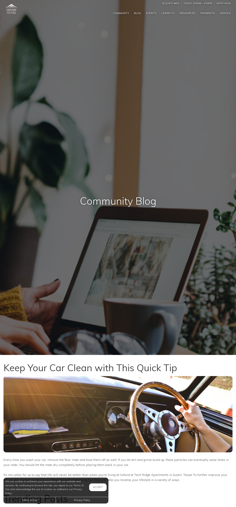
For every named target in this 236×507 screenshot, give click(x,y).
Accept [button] (98, 487)
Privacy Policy (82, 500)
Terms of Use (29, 500)
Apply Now (223, 3)
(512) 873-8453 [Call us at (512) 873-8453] (170, 3)
